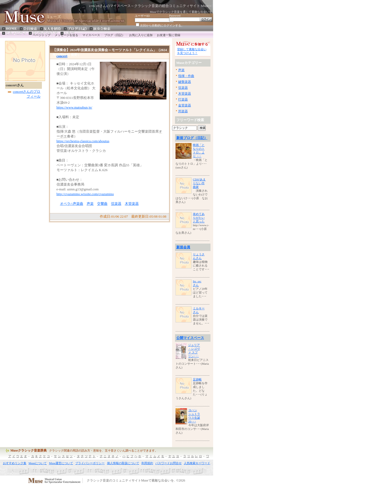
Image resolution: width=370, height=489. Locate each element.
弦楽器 (116, 204)
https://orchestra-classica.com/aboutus (83, 141)
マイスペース (91, 35)
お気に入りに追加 (141, 35)
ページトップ (41, 35)
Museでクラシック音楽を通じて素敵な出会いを (181, 11)
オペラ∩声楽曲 (71, 204)
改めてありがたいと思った (199, 217)
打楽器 (183, 99)
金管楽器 (184, 105)
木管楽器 (132, 204)
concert (62, 56)
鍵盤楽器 (184, 82)
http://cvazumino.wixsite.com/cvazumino (85, 194)
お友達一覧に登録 (168, 35)
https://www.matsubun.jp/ (74, 107)
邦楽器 (183, 111)
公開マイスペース (190, 338)
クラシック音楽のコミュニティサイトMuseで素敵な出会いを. (131, 481)
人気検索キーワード (197, 463)
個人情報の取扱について (123, 463)
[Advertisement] (21, 182)
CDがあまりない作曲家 (199, 183)
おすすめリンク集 (14, 463)
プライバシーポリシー (90, 463)
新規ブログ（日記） (192, 138)
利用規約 (147, 463)
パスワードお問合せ (168, 463)
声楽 (90, 204)
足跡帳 (197, 379)
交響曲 (102, 204)
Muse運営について (61, 463)
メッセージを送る (66, 35)
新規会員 (183, 247)
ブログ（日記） (114, 35)
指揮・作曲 (186, 76)
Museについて (38, 463)
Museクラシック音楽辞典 (28, 450)
